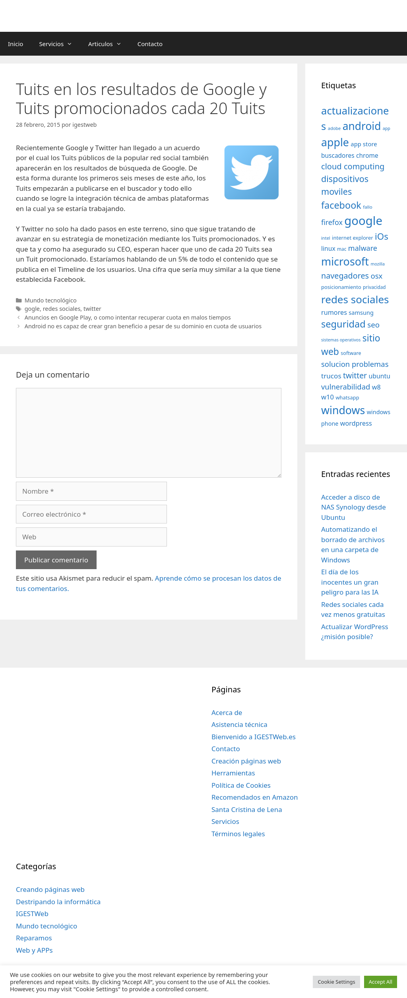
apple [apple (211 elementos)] (335, 142)
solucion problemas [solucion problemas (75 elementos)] (354, 364)
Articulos (109, 44)
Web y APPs (34, 950)
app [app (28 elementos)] (386, 128)
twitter (92, 308)
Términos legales (238, 833)
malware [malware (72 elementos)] (362, 248)
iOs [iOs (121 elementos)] (381, 236)
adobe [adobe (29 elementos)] (334, 128)
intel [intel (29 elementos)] (325, 238)
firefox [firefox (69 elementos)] (332, 222)
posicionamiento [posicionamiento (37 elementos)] (341, 287)
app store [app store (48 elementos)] (364, 144)
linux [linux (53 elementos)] (328, 248)
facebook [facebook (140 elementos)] (341, 205)
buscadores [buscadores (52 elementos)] (338, 155)
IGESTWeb (32, 913)
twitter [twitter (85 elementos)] (355, 375)
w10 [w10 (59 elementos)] (327, 396)
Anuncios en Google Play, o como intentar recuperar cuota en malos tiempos (128, 317)
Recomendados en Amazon (254, 797)
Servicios (59, 44)
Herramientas (233, 772)
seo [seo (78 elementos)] (373, 325)
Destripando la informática (58, 901)
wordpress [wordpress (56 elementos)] (356, 423)
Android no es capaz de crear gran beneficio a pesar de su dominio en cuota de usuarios (143, 326)
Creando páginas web (50, 889)
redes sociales (62, 308)
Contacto (150, 44)
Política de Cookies (241, 785)
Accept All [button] (380, 981)
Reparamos (34, 937)
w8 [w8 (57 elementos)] (376, 387)
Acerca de (226, 712)
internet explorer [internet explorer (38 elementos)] (352, 237)
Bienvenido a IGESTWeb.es (253, 736)
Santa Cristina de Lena (246, 809)
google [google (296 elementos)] (363, 221)
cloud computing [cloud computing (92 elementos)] (352, 166)
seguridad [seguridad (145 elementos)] (343, 324)
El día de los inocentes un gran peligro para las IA (349, 582)
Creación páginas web (246, 760)
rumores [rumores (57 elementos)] (334, 312)
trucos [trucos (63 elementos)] (331, 375)
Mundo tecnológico (51, 300)
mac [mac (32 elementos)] (341, 249)
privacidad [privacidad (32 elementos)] (374, 287)
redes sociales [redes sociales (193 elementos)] (355, 299)
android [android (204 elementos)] (362, 126)
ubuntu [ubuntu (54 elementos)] (380, 376)
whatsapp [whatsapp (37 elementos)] (347, 397)
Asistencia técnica (239, 724)
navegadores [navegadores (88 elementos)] (345, 275)
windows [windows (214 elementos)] (343, 410)
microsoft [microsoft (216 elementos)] (345, 261)
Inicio (15, 44)
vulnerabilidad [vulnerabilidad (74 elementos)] (345, 386)
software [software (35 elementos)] (351, 353)
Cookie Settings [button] (336, 981)
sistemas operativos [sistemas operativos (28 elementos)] (340, 340)
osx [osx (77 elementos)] (376, 276)
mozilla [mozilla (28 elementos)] (378, 264)
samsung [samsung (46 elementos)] (361, 312)
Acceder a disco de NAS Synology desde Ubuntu (353, 507)
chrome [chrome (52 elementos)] (367, 155)
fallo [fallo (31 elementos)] (367, 207)
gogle (32, 308)
